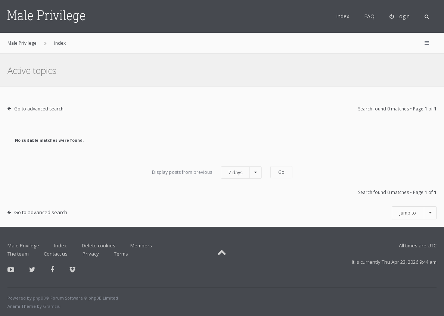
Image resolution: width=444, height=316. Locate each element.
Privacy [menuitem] (91, 253)
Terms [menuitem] (121, 253)
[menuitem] (399, 16)
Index (342, 16)
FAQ (369, 16)
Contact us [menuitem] (56, 253)
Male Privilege (23, 245)
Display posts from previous (207, 172)
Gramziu (51, 306)
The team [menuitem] (18, 253)
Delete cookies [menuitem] (98, 245)
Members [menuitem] (141, 245)
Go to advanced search (38, 109)
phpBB (39, 298)
